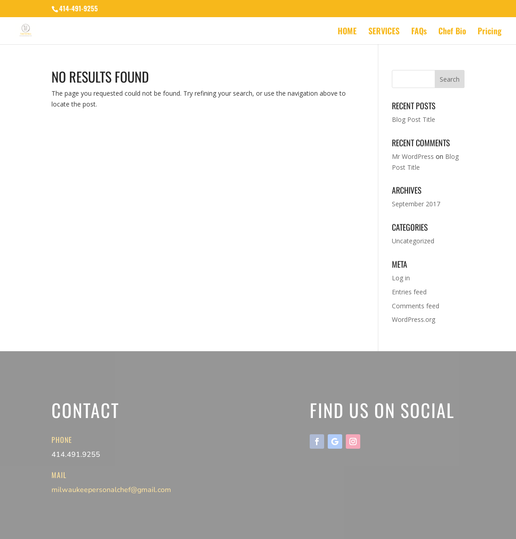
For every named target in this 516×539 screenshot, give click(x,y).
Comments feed (415, 306)
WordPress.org (413, 319)
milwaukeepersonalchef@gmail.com (111, 490)
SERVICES (384, 32)
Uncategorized (413, 241)
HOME (347, 32)
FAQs (419, 32)
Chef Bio (452, 32)
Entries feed (409, 292)
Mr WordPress (413, 156)
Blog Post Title (413, 119)
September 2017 (416, 204)
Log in (401, 278)
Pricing (490, 32)
